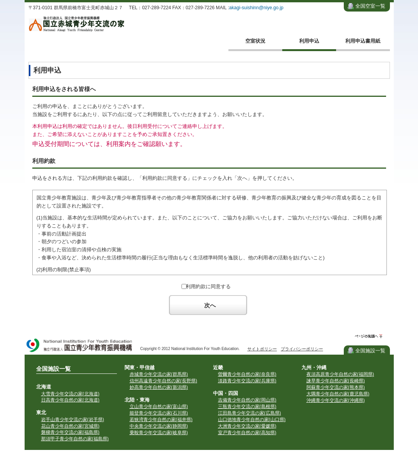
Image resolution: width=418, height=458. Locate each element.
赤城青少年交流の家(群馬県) (159, 374)
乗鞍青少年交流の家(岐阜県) (159, 432)
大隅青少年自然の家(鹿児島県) (338, 394)
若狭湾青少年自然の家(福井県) (161, 419)
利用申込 (309, 41)
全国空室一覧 (370, 6)
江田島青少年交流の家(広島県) (249, 413)
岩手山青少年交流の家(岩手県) (72, 419)
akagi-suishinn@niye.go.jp (256, 7)
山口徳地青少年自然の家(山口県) (252, 419)
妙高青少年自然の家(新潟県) (159, 387)
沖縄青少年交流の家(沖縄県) (335, 400)
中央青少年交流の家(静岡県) (159, 426)
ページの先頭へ (368, 336)
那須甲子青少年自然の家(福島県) (75, 438)
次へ (210, 305)
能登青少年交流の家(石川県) (159, 413)
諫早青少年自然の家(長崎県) (335, 380)
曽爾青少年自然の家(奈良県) (247, 374)
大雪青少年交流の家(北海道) (70, 394)
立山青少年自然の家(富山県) (159, 406)
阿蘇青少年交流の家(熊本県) (335, 387)
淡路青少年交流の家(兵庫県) (247, 380)
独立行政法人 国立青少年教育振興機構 (80, 346)
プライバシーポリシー (302, 349)
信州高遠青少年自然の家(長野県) (163, 380)
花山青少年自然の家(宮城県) (70, 426)
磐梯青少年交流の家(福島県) (70, 432)
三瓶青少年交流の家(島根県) (247, 406)
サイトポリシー (262, 349)
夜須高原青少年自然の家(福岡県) (340, 374)
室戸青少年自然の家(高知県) (247, 432)
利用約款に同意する (208, 286)
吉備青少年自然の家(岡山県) (247, 400)
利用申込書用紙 (362, 41)
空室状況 (255, 41)
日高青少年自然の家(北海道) (70, 400)
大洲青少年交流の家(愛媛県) (247, 426)
